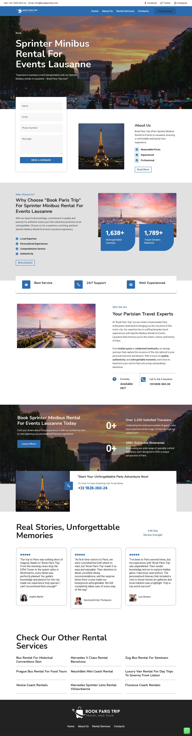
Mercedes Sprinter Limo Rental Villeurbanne (94, 677)
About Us (107, 11)
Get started (165, 11)
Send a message (41, 158)
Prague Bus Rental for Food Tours (41, 662)
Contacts (143, 11)
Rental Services (125, 11)
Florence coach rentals (142, 676)
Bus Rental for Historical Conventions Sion (34, 650)
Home (94, 11)
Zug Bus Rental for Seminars (146, 648)
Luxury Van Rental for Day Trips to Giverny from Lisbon (149, 664)
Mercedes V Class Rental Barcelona (89, 650)
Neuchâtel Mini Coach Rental (92, 662)
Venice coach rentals (32, 676)
